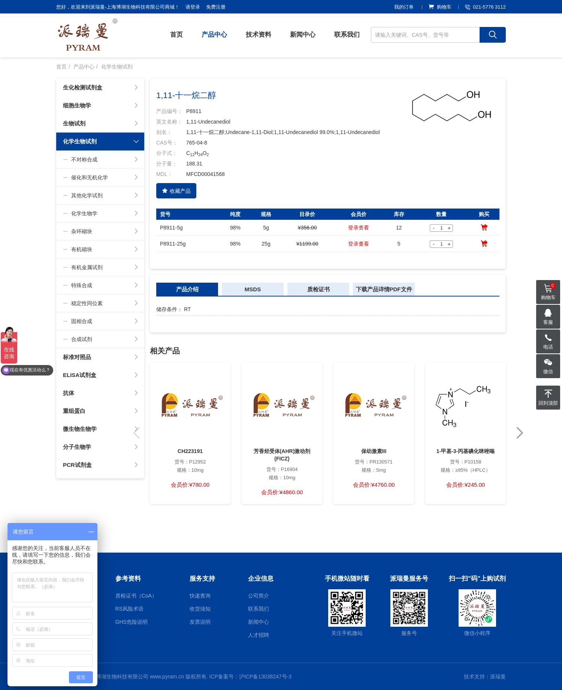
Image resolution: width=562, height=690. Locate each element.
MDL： (164, 174)
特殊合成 (101, 285)
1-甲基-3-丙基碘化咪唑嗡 (465, 451)
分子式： (166, 153)
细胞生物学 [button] (101, 105)
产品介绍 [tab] (187, 289)
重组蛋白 (101, 411)
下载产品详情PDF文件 (384, 289)
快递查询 (200, 596)
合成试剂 (101, 339)
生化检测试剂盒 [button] (101, 87)
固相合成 (101, 321)
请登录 (192, 7)
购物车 (440, 7)
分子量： (166, 164)
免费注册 (216, 7)
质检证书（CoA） (136, 596)
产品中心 (214, 34)
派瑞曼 (498, 677)
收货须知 (200, 609)
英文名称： (169, 122)
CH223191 (190, 451)
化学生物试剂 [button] (101, 141)
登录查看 (358, 228)
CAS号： (167, 143)
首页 (176, 34)
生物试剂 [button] (101, 123)
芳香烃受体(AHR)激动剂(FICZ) (282, 455)
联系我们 (347, 34)
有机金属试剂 (101, 267)
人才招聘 (258, 635)
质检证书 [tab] (318, 289)
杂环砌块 (101, 231)
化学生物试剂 (117, 67)
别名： (164, 132)
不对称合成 (101, 159)
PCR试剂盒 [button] (101, 465)
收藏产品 (176, 191)
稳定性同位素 (101, 303)
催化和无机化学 (101, 177)
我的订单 (404, 7)
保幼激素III (374, 451)
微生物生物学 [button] (101, 429)
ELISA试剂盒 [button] (101, 375)
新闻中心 (302, 34)
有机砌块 (101, 249)
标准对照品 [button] (101, 357)
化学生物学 (101, 213)
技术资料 (258, 34)
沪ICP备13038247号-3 (265, 677)
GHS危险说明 (131, 622)
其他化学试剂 (101, 195)
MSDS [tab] (253, 289)
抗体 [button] (101, 393)
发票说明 (200, 622)
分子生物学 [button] (101, 447)
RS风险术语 (129, 609)
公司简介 (258, 596)
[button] (519, 433)
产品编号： (169, 111)
